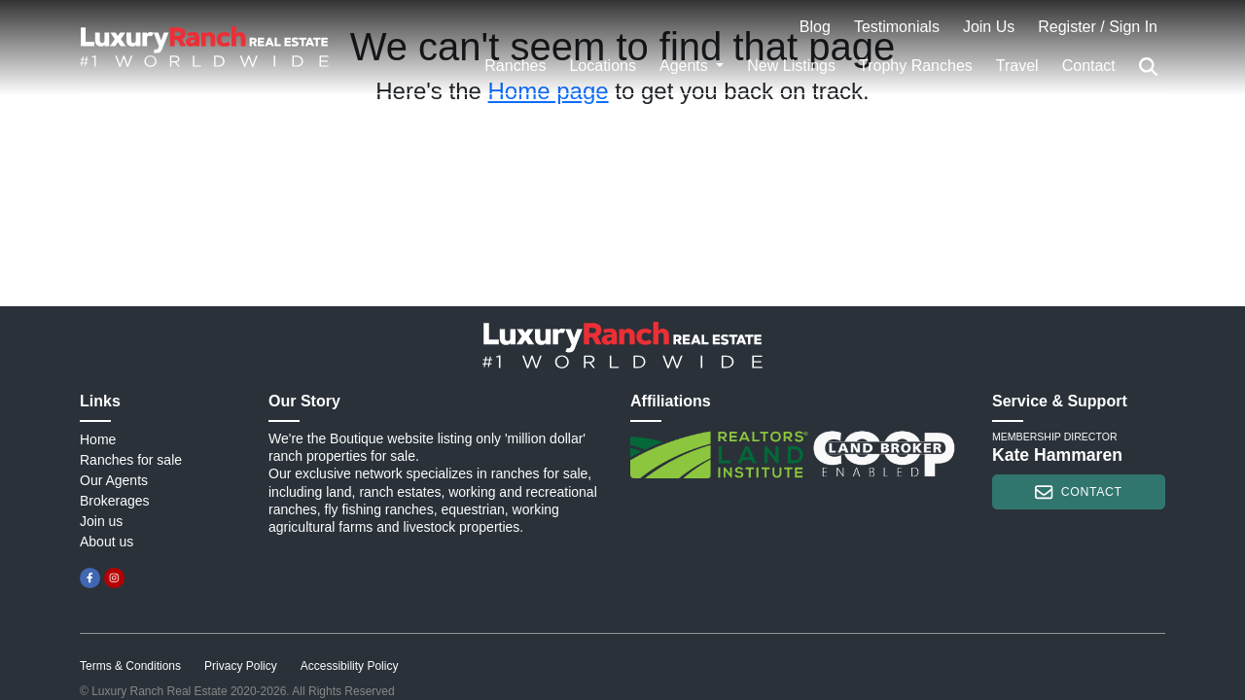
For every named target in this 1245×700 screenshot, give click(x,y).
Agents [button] (685, 65)
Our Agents (114, 480)
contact (1078, 492)
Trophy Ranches (916, 65)
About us (106, 541)
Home (98, 439)
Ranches (515, 65)
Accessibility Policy (350, 666)
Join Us (988, 26)
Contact (1089, 65)
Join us (101, 521)
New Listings (791, 65)
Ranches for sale (131, 460)
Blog (815, 26)
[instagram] (114, 578)
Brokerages (115, 500)
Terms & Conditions (130, 666)
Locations (602, 65)
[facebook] (90, 578)
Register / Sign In (1097, 26)
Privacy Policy (240, 666)
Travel (1017, 65)
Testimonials (897, 26)
